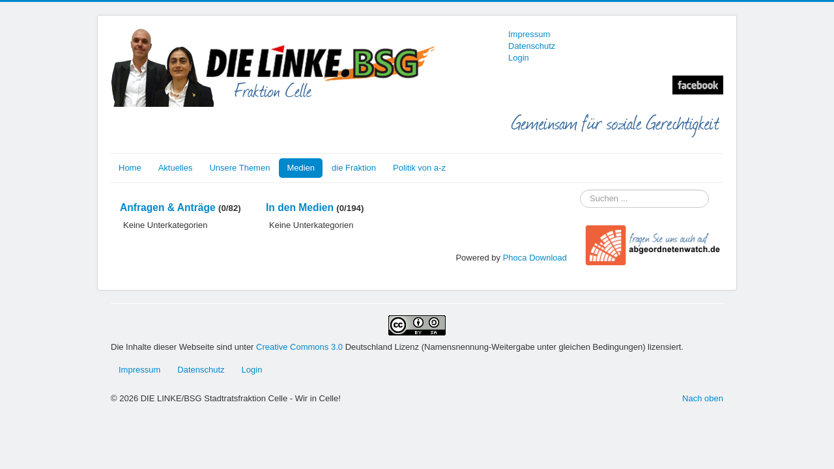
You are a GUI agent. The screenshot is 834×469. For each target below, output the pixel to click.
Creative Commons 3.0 (300, 347)
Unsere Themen (239, 168)
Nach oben (702, 398)
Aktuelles (175, 168)
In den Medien (300, 207)
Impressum (529, 34)
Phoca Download (535, 258)
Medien (301, 168)
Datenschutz (531, 46)
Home (130, 168)
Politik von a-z (419, 168)
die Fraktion (354, 168)
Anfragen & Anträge (168, 207)
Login (518, 58)
